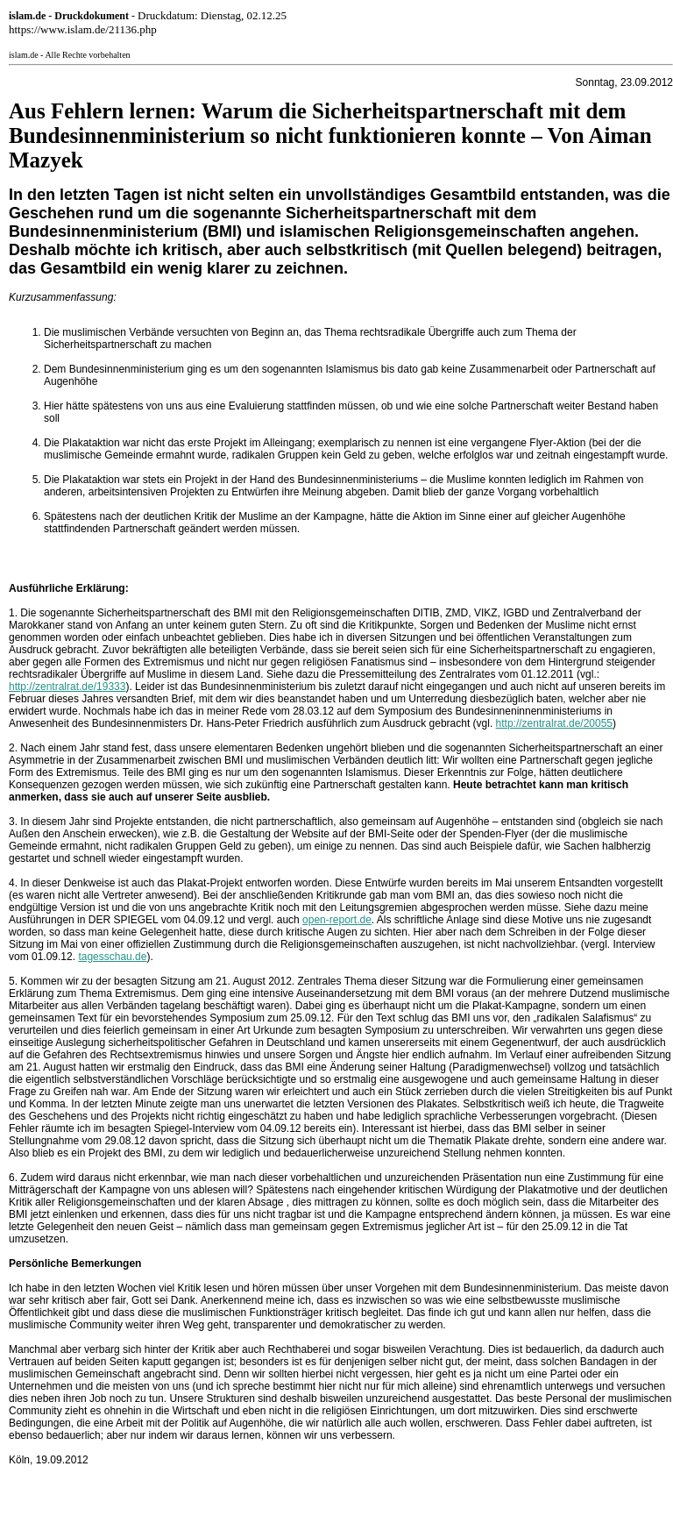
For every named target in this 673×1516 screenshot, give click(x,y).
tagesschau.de (112, 956)
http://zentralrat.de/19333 (67, 686)
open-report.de (337, 920)
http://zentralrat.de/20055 (554, 723)
